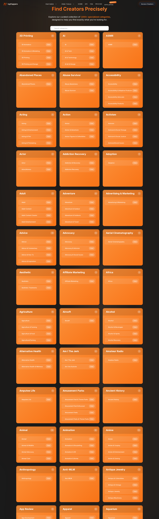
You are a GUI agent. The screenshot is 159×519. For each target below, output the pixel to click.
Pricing (98, 4)
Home (80, 4)
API (86, 4)
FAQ (91, 4)
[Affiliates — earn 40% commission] (109, 4)
